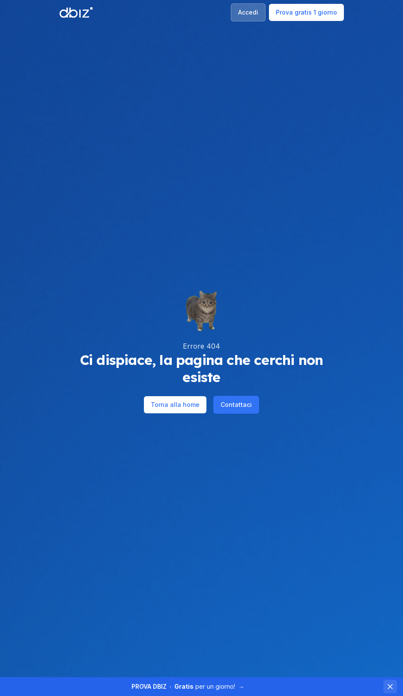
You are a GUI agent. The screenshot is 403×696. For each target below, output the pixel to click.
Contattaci (236, 404)
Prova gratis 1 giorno (306, 12)
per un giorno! (188, 686)
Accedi (248, 12)
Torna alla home (175, 404)
